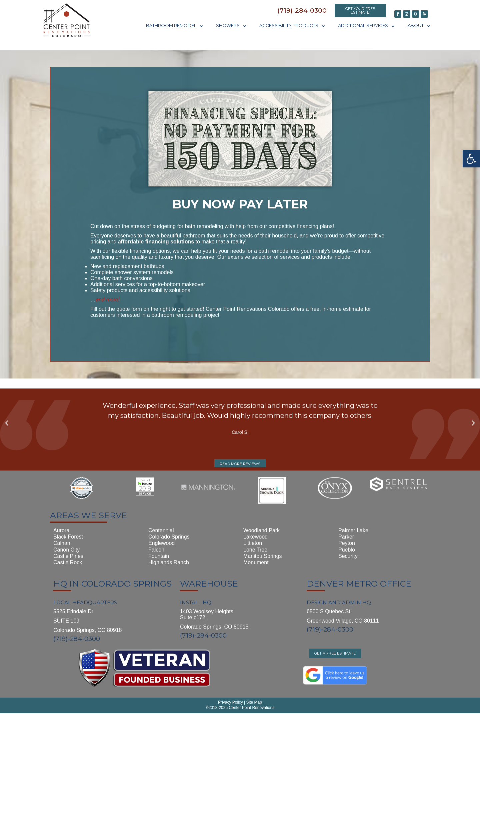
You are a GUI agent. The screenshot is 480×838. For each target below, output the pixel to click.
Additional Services (366, 25)
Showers (231, 25)
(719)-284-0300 (76, 639)
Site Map (253, 702)
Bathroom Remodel (174, 25)
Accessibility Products (292, 25)
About (419, 25)
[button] (302, 10)
